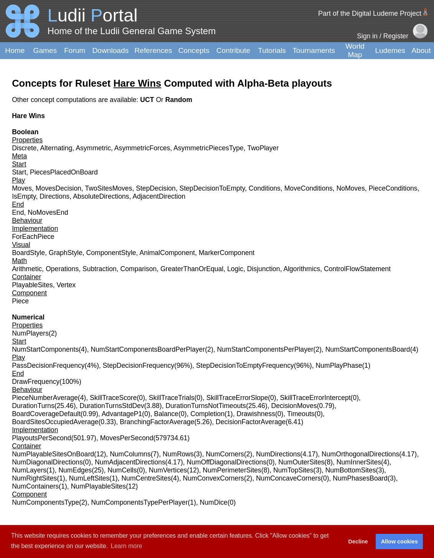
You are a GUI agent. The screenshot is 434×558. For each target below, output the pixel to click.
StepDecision (156, 188)
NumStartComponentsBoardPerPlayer (147, 349)
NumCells (122, 470)
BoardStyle (28, 253)
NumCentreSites (146, 478)
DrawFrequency (35, 381)
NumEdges (75, 470)
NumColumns (130, 454)
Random (178, 100)
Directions (54, 196)
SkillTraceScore (113, 398)
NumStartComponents (45, 349)
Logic (235, 269)
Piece (20, 301)
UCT (148, 100)
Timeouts (301, 414)
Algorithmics (301, 269)
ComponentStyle (111, 253)
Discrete (24, 148)
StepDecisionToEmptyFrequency (245, 365)
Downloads (110, 50)
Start (19, 172)
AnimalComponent (167, 253)
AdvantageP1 (122, 414)
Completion (208, 414)
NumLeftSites (89, 478)
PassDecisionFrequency (48, 365)
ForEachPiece (33, 236)
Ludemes (390, 50)
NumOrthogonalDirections (360, 454)
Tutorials (272, 50)
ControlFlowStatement (357, 269)
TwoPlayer (263, 148)
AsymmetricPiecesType (209, 148)
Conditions (265, 188)
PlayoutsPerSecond (41, 438)
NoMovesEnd (48, 212)
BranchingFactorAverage (157, 422)
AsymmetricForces (142, 148)
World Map (355, 50)
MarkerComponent (227, 253)
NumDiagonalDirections (47, 462)
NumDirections (278, 454)
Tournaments (314, 50)
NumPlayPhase (339, 365)
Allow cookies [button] (399, 541)
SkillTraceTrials (171, 398)
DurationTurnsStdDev (111, 406)
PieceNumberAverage (45, 398)
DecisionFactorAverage (251, 422)
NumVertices (168, 470)
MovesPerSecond (126, 438)
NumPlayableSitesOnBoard (53, 454)
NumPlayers (30, 333)
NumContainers (35, 486)
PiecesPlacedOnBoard (64, 172)
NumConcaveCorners (288, 478)
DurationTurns (33, 406)
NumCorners (225, 454)
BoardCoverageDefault (46, 414)
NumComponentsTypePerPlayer (139, 502)
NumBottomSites (351, 470)
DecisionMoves (294, 406)
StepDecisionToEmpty (212, 188)
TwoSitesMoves (108, 188)
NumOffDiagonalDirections (226, 462)
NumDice (213, 502)
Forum (74, 50)
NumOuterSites (301, 462)
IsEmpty (24, 196)
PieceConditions (392, 188)
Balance (166, 414)
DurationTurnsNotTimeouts (206, 406)
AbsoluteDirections (101, 196)
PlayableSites (32, 285)
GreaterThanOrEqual (191, 269)
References (153, 50)
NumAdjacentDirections (130, 462)
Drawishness (256, 414)
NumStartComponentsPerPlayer (265, 349)
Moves (22, 188)
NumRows (178, 454)
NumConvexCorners (213, 478)
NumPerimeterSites (232, 470)
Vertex (66, 285)
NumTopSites (293, 470)
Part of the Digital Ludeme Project (369, 13)
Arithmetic (27, 269)
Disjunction (263, 269)
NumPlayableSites (98, 486)
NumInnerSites (359, 462)
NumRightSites (34, 478)
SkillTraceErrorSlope (237, 398)
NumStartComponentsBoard (368, 349)
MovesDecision (58, 188)
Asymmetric (93, 148)
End (18, 212)
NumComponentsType (45, 502)
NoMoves (350, 188)
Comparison (138, 269)
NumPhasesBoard (360, 478)
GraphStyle (65, 253)
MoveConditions (308, 188)
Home (15, 50)
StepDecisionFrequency (138, 365)
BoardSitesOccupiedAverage (55, 422)
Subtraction (99, 269)
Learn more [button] (126, 546)
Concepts (193, 50)
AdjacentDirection (159, 196)
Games (45, 50)
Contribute (233, 50)
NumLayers (29, 470)
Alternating (56, 148)
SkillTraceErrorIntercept (315, 398)
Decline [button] (358, 541)
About (421, 50)
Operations (62, 269)
